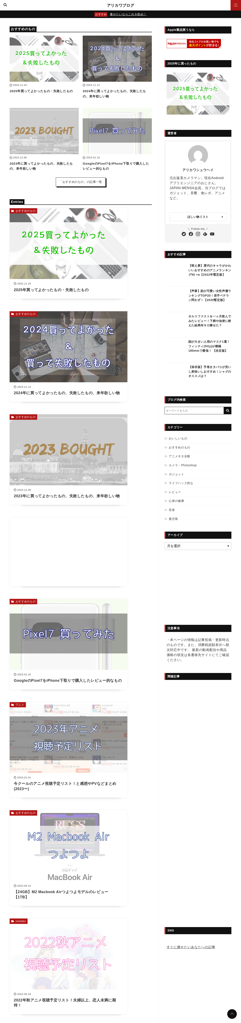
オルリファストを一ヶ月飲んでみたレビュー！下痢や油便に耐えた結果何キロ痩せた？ (209, 321)
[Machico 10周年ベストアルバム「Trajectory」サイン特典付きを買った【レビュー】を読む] (44, 651)
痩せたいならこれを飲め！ (128, 14)
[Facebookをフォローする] (191, 234)
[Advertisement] (117, 321)
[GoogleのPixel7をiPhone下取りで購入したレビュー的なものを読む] (117, 131)
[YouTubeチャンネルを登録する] (212, 234)
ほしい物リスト (198, 216)
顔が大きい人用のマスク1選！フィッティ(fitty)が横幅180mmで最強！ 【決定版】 (209, 346)
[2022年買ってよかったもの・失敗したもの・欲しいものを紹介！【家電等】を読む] (117, 567)
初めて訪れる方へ (147, 996)
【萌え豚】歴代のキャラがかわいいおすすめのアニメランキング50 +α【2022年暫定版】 (209, 270)
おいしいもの (178, 438)
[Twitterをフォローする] (184, 234)
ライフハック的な (181, 483)
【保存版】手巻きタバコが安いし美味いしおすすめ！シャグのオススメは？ (209, 371)
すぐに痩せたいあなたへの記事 (191, 947)
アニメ (93, 371)
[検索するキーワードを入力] (194, 410)
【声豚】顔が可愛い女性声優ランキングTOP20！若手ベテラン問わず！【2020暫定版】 (209, 295)
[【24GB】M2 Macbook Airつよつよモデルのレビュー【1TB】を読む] (44, 486)
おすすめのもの (26, 210)
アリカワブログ (120, 5)
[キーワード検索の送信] (227, 410)
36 (90, 699)
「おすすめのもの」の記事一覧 (80, 181)
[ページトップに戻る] (232, 1014)
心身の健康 (176, 500)
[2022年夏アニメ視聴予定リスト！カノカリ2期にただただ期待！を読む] (117, 651)
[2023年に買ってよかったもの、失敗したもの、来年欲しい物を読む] (44, 131)
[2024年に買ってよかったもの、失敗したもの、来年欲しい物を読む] (117, 59)
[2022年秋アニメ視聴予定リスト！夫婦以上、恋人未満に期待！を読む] (117, 486)
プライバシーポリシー (96, 996)
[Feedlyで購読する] (205, 234)
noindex (94, 455)
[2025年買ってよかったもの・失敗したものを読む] (44, 59)
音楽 (172, 510)
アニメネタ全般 (26, 618)
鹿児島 (173, 519)
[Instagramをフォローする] (198, 234)
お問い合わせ (123, 996)
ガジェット (176, 474)
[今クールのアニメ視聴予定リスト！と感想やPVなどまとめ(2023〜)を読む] (117, 404)
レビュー (175, 492)
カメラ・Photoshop (183, 465)
